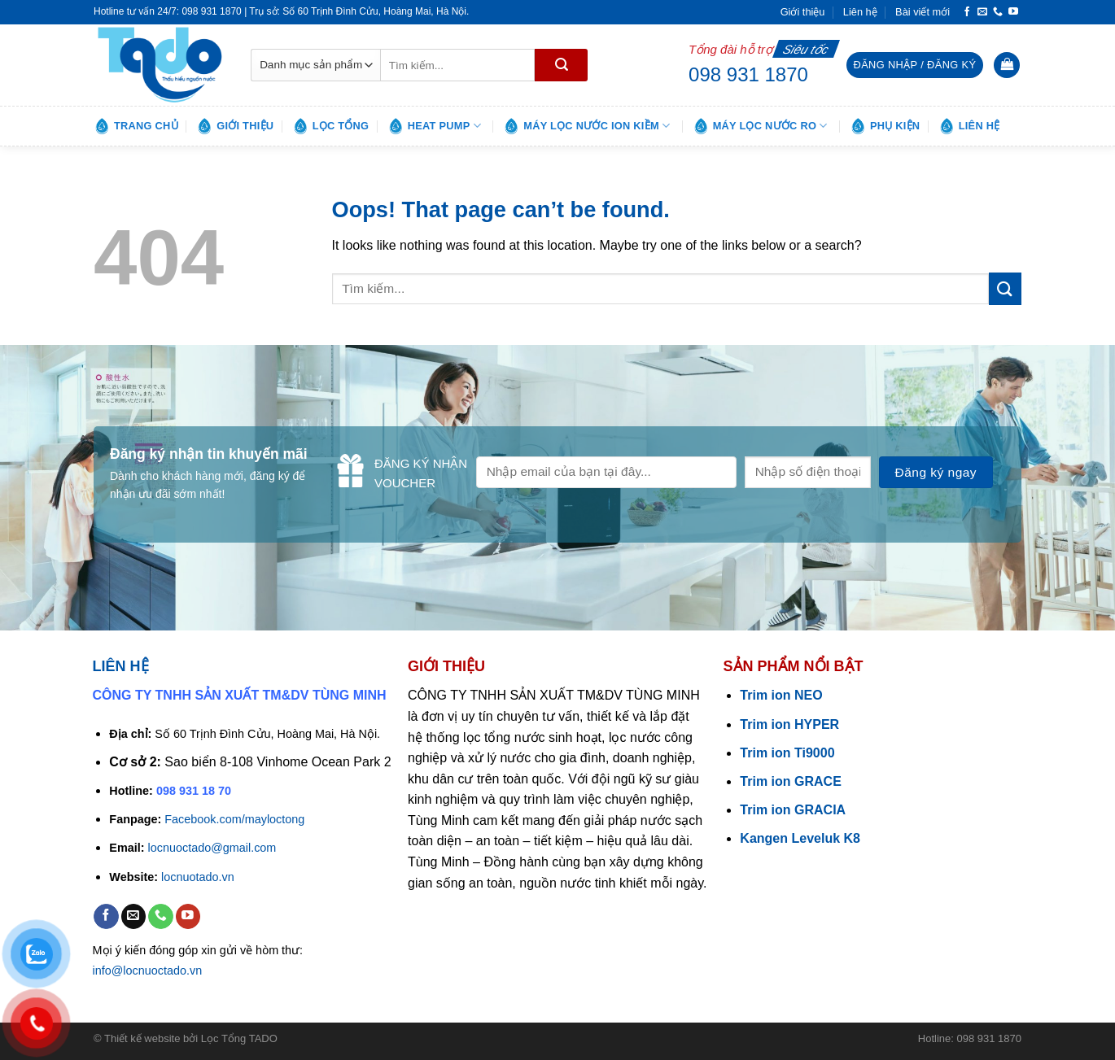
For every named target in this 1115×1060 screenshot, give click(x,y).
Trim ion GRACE (790, 781)
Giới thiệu (802, 12)
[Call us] (998, 12)
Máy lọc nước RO (760, 126)
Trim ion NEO (781, 695)
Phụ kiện (885, 126)
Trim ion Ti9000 (787, 753)
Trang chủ (136, 126)
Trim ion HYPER (789, 724)
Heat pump (434, 126)
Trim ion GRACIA (793, 810)
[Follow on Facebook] (967, 12)
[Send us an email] (982, 12)
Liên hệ (860, 12)
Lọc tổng (330, 126)
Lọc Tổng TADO (239, 1038)
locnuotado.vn (197, 876)
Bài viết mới (922, 12)
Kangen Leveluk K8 (800, 838)
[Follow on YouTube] (1013, 12)
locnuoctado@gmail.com (212, 847)
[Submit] (561, 65)
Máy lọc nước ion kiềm (586, 126)
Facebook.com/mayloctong (234, 819)
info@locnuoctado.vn (148, 970)
